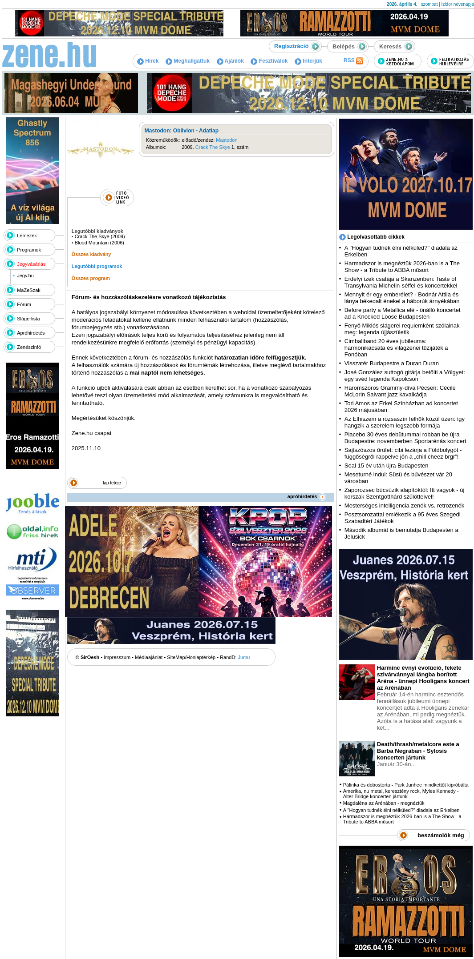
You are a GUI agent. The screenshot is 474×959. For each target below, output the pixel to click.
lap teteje (112, 482)
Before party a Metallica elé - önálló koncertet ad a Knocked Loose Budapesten (402, 313)
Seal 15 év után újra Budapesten (388, 465)
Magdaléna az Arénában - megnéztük (384, 803)
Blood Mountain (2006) (99, 242)
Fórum (24, 304)
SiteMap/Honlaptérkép (191, 657)
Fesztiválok (269, 61)
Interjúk (308, 61)
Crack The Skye (212, 147)
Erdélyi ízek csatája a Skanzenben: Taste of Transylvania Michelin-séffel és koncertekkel (401, 282)
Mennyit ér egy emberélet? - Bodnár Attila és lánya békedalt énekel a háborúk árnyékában (402, 297)
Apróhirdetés (31, 333)
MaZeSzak (29, 290)
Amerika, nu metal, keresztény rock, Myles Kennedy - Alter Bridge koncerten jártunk (401, 793)
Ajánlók (230, 61)
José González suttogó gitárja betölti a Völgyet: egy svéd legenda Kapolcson (404, 375)
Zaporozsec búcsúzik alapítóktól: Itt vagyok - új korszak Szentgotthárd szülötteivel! (404, 493)
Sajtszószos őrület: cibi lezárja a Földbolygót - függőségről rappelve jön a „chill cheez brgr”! (403, 453)
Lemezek (27, 235)
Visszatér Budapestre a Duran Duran (391, 363)
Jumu (244, 657)
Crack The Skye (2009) (100, 236)
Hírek (147, 61)
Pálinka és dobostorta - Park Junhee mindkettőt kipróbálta (406, 784)
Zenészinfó (29, 347)
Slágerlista (28, 318)
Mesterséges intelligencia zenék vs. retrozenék (404, 505)
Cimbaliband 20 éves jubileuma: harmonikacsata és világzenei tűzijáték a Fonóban (396, 348)
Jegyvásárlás (31, 264)
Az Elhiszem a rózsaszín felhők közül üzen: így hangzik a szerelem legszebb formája (404, 422)
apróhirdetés (307, 496)
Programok (29, 249)
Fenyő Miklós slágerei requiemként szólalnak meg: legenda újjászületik (402, 329)
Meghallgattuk (188, 61)
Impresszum (117, 657)
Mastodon (226, 140)
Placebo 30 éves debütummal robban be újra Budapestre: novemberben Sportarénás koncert (405, 437)
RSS (353, 60)
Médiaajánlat (148, 657)
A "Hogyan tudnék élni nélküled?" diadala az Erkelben (401, 810)
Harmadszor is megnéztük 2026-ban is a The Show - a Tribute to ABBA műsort (402, 266)
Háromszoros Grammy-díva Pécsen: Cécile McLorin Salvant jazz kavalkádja (400, 391)
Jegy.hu (25, 275)
